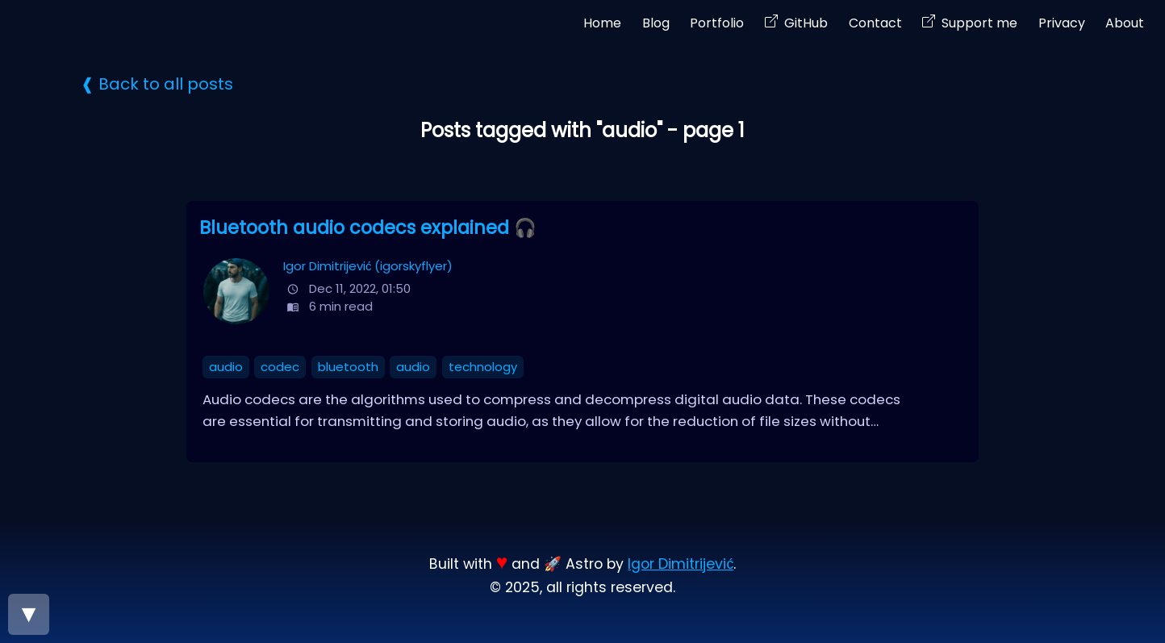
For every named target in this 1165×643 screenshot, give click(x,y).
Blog (656, 23)
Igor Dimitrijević (680, 564)
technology (483, 366)
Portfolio (717, 23)
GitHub (806, 23)
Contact (875, 23)
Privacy (1061, 23)
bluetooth (348, 366)
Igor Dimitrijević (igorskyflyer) (368, 265)
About (1124, 23)
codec (280, 366)
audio (226, 366)
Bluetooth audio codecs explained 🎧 (368, 227)
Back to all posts (165, 84)
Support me (979, 23)
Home (602, 23)
